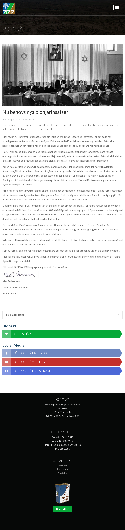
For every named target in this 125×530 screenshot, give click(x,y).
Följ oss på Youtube (24, 362)
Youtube (62, 473)
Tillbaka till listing (62, 314)
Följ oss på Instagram (26, 371)
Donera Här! (62, 509)
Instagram (62, 469)
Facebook (62, 465)
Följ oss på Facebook (25, 353)
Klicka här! (17, 334)
